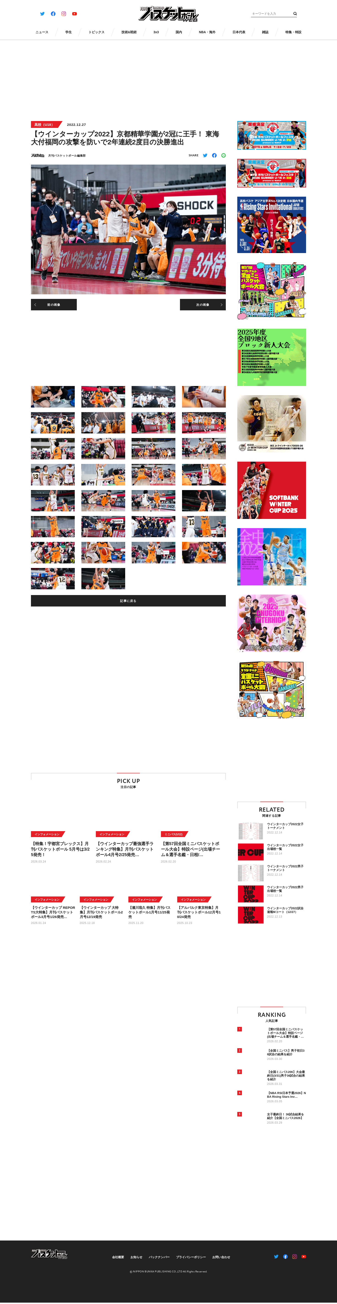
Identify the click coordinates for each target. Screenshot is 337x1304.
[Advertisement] (168, 77)
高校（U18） (44, 124)
